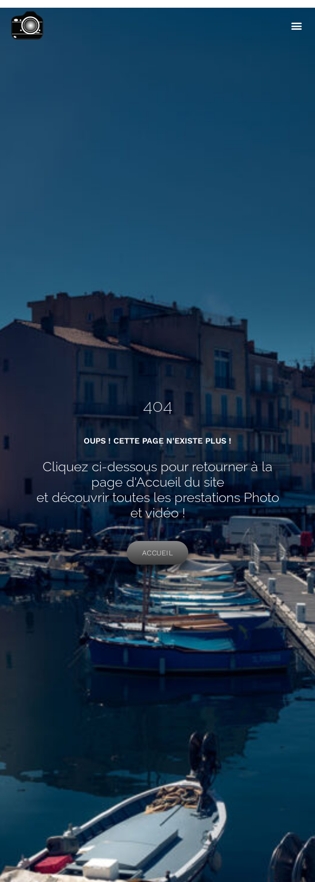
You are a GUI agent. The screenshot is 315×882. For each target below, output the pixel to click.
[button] (296, 25)
